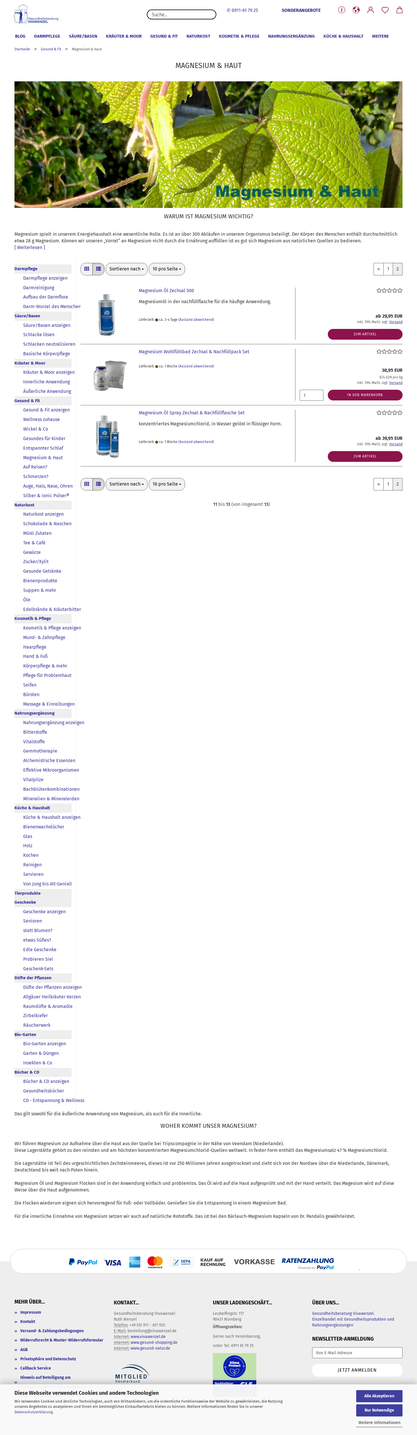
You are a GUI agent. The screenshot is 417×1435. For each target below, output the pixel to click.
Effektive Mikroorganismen (47, 770)
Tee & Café (34, 543)
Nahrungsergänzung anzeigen (47, 722)
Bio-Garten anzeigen (44, 1043)
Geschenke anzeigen (44, 911)
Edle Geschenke (39, 949)
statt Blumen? (37, 930)
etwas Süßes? (37, 940)
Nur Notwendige (379, 1410)
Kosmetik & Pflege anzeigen (47, 628)
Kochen (31, 855)
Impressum (30, 1312)
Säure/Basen (83, 36)
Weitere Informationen (379, 1422)
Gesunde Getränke (42, 571)
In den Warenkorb (365, 395)
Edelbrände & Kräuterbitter (47, 609)
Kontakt (27, 1321)
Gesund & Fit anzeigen (46, 410)
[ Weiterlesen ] (29, 247)
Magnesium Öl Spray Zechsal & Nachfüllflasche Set (192, 413)
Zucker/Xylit (36, 561)
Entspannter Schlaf (43, 448)
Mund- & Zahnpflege (44, 637)
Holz (27, 845)
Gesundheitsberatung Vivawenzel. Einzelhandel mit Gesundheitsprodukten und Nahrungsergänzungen (353, 1319)
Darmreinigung (38, 287)
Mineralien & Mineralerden (47, 798)
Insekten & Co (37, 1063)
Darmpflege (47, 36)
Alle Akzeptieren (379, 1396)
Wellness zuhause (41, 419)
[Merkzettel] (385, 10)
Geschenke (25, 902)
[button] (356, 10)
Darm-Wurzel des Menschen (47, 306)
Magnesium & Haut (43, 457)
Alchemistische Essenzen (47, 760)
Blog (20, 36)
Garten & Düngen (41, 1053)
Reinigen (32, 864)
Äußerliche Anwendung (47, 391)
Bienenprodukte (40, 580)
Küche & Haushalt (343, 36)
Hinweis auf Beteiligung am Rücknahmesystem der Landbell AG (52, 1382)
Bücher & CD (26, 1072)
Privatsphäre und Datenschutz (48, 1359)
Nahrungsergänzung (291, 36)
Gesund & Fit (164, 36)
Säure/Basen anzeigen (46, 325)
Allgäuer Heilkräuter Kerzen (47, 997)
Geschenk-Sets (38, 968)
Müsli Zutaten (37, 533)
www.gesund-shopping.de (154, 1342)
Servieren (33, 874)
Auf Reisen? (35, 467)
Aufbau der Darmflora (45, 297)
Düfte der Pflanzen (33, 977)
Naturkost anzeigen (43, 514)
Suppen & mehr (39, 590)
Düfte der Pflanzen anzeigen (47, 987)
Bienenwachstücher (43, 827)
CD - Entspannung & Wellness (47, 1100)
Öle (26, 600)
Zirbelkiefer (35, 1015)
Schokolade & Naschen (47, 523)
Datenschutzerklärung (33, 1412)
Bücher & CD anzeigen (46, 1081)
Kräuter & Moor (124, 36)
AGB (24, 1349)
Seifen (29, 685)
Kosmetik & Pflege (239, 36)
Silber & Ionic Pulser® (46, 495)
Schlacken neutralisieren (47, 344)
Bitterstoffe (35, 732)
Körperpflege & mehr (45, 666)
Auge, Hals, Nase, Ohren (47, 486)
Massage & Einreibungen (47, 704)
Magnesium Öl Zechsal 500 (166, 290)
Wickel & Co (35, 429)
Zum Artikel (365, 334)
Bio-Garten (25, 1034)
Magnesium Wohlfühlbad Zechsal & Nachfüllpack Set (194, 351)
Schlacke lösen (38, 334)
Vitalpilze (33, 779)
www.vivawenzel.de (148, 1336)
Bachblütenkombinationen (47, 789)
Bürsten (31, 694)
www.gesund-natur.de (150, 1348)
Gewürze (32, 552)
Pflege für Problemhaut (47, 675)
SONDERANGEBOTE (301, 10)
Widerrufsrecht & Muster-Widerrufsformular (61, 1340)
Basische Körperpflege (46, 353)
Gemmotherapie (40, 751)
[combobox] (127, 269)
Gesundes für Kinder (44, 438)
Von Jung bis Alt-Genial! (47, 884)
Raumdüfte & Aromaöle (47, 1006)
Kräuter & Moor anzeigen (47, 372)
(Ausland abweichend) (196, 320)
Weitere (380, 36)
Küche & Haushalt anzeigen (47, 817)
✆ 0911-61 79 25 (242, 10)
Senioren (32, 921)
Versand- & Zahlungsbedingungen (52, 1330)
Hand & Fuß (35, 656)
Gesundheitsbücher (43, 1091)
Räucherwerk (36, 1025)
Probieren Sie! (38, 959)
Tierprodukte (27, 893)
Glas (27, 836)
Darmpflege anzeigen (45, 278)
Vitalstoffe (34, 741)
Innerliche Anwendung (46, 382)
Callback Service (35, 1368)
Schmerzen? (35, 476)
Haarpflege (34, 647)
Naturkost (198, 36)
